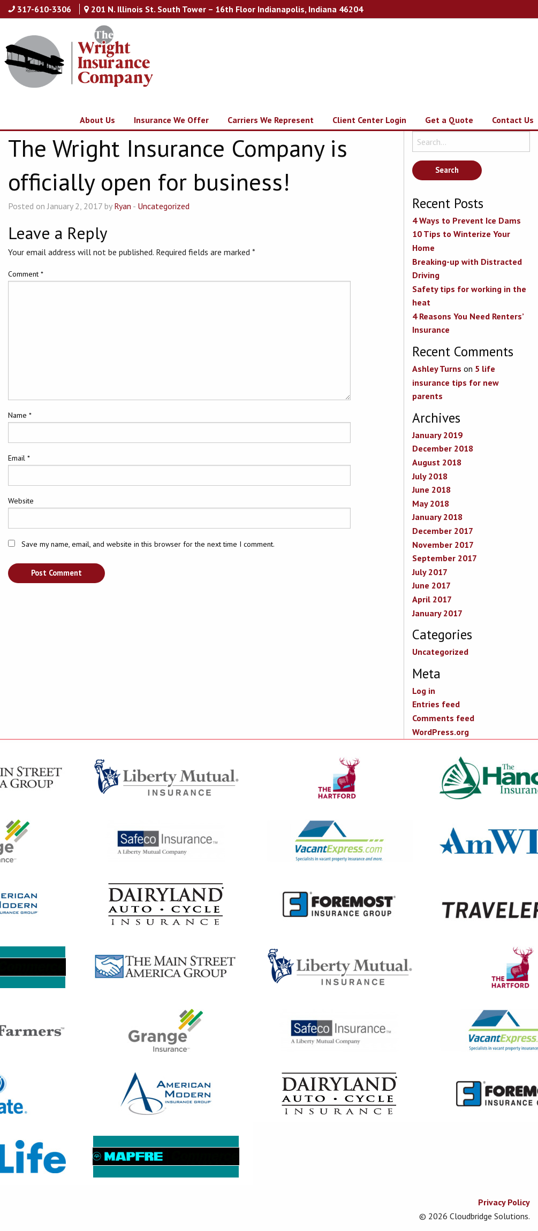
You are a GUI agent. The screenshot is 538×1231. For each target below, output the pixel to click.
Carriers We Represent (271, 120)
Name (20, 415)
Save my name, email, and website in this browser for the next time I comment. (148, 544)
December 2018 (442, 448)
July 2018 (430, 476)
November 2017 (443, 544)
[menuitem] (88, 120)
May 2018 (430, 503)
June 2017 (431, 585)
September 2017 (444, 558)
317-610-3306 (44, 9)
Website (21, 501)
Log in (423, 690)
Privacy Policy (504, 1202)
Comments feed (443, 718)
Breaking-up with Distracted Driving (467, 268)
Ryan (122, 206)
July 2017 (430, 572)
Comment (25, 274)
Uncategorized (164, 206)
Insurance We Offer (171, 120)
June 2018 (431, 489)
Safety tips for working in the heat (469, 296)
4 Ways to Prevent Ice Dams (466, 220)
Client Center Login (369, 120)
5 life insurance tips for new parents (455, 382)
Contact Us (513, 120)
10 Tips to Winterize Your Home (461, 240)
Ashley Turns (436, 368)
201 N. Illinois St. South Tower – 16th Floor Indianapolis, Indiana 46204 (227, 9)
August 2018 (436, 462)
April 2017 (432, 599)
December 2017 (442, 530)
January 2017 (437, 613)
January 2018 (437, 516)
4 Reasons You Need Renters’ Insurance (468, 323)
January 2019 (437, 435)
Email (19, 458)
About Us (97, 120)
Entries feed (436, 704)
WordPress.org (440, 732)
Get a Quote (449, 120)
